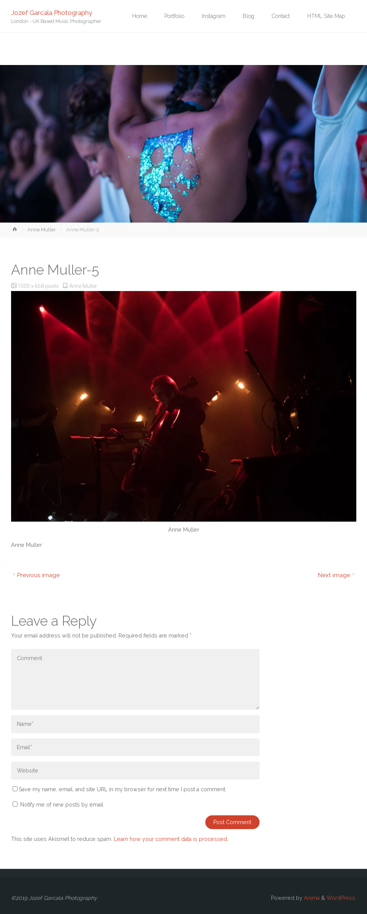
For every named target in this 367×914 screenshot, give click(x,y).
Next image (337, 575)
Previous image (35, 575)
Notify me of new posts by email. (62, 805)
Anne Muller (42, 230)
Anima (311, 898)
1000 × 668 (31, 286)
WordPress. (341, 898)
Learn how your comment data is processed (170, 839)
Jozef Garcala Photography (51, 12)
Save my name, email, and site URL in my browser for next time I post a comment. (119, 789)
